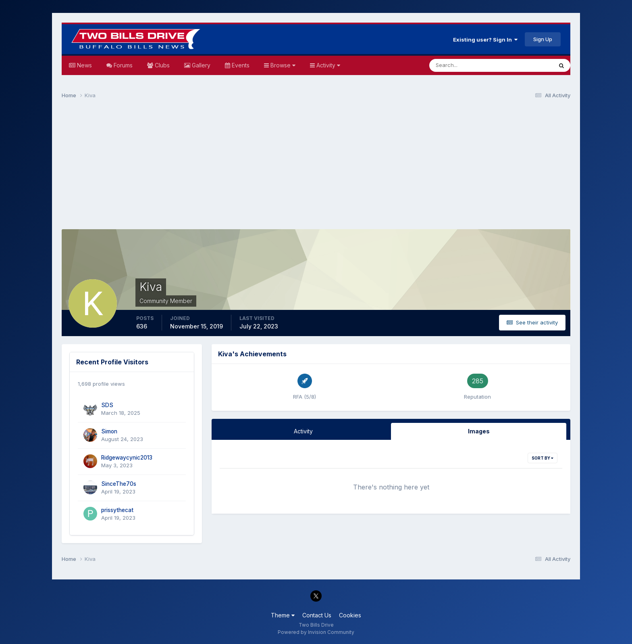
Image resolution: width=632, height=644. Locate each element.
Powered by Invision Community (316, 632)
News (83, 65)
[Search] (464, 65)
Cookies (350, 615)
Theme (283, 615)
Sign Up (542, 39)
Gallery (200, 65)
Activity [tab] (303, 431)
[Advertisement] (316, 167)
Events (239, 65)
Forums (122, 65)
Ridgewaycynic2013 (126, 457)
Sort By (542, 458)
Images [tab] (479, 431)
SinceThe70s (118, 484)
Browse (282, 65)
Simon (109, 431)
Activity (327, 65)
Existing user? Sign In (485, 39)
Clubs (161, 65)
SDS (107, 405)
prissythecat (117, 510)
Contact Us (316, 615)
